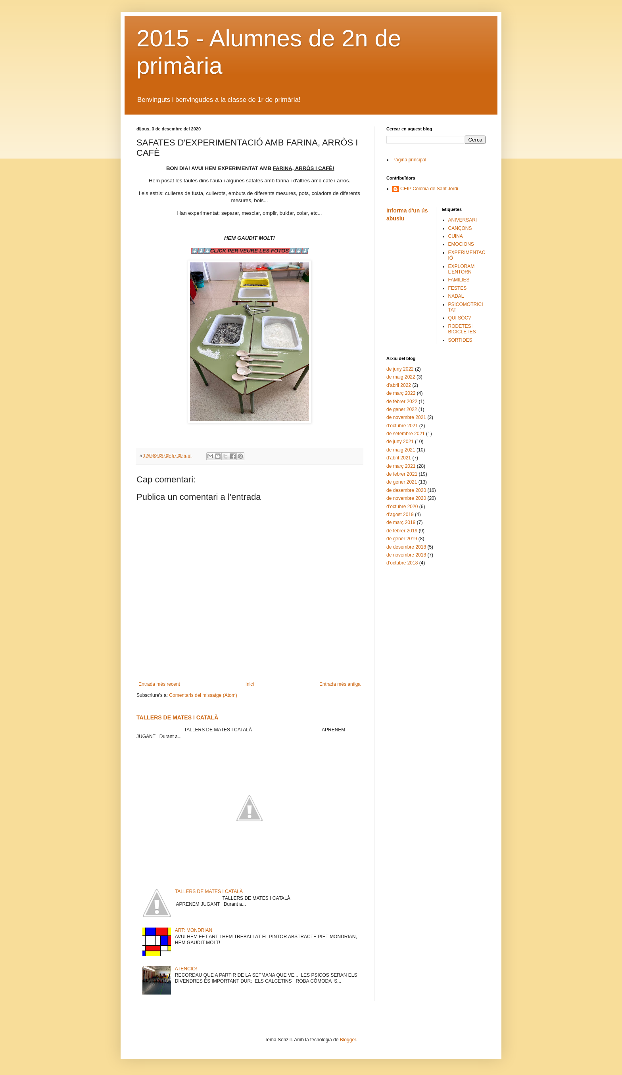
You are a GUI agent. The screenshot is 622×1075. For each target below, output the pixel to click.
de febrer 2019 (401, 531)
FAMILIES (459, 280)
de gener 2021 (401, 482)
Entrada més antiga (340, 684)
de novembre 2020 (406, 498)
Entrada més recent (159, 684)
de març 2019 (400, 522)
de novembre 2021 (406, 417)
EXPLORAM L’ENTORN (461, 269)
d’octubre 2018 (402, 563)
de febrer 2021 (401, 474)
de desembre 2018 (406, 547)
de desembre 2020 (406, 490)
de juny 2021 (400, 441)
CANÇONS (460, 228)
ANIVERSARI (462, 220)
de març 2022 (400, 393)
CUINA (455, 236)
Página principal (409, 160)
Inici (250, 684)
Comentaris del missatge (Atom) (203, 695)
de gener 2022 (401, 409)
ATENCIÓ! (186, 969)
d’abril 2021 (398, 458)
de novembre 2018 (406, 555)
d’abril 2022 (398, 385)
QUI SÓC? (459, 318)
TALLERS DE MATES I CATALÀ (177, 717)
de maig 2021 (400, 450)
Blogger (348, 1039)
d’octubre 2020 (402, 506)
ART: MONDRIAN (193, 930)
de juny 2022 (400, 369)
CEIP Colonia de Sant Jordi (429, 188)
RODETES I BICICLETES (462, 329)
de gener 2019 (401, 538)
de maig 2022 (400, 377)
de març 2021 (400, 466)
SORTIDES (460, 340)
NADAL (456, 296)
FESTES (457, 288)
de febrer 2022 (401, 401)
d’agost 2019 (400, 514)
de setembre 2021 (405, 433)
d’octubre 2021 (402, 425)
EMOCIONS (461, 244)
